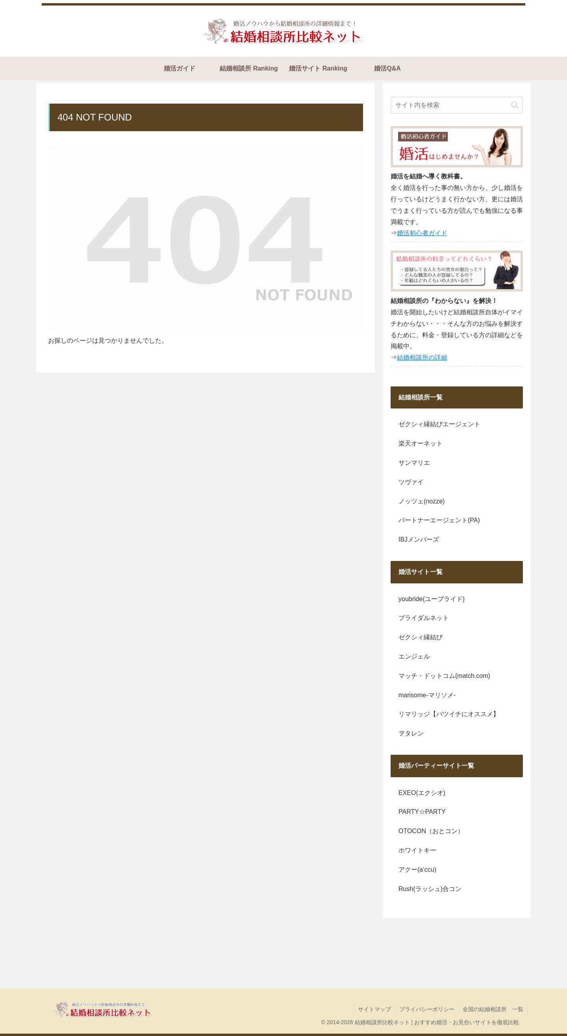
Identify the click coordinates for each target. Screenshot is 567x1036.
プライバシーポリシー (426, 1009)
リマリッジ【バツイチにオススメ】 (448, 714)
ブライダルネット (423, 618)
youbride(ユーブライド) (431, 599)
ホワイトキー (417, 850)
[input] (457, 105)
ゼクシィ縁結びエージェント (439, 424)
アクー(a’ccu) (417, 869)
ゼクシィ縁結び (420, 637)
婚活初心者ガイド (422, 233)
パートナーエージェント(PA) (439, 520)
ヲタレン (411, 733)
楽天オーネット (420, 443)
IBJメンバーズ (418, 539)
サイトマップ (374, 1009)
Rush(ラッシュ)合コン (429, 889)
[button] (515, 105)
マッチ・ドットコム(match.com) (444, 675)
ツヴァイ (411, 482)
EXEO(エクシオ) (421, 792)
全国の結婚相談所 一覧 (493, 1009)
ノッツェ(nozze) (421, 501)
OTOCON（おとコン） (431, 831)
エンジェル (414, 656)
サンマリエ (414, 462)
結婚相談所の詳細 (422, 357)
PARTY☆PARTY (422, 811)
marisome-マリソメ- (427, 695)
